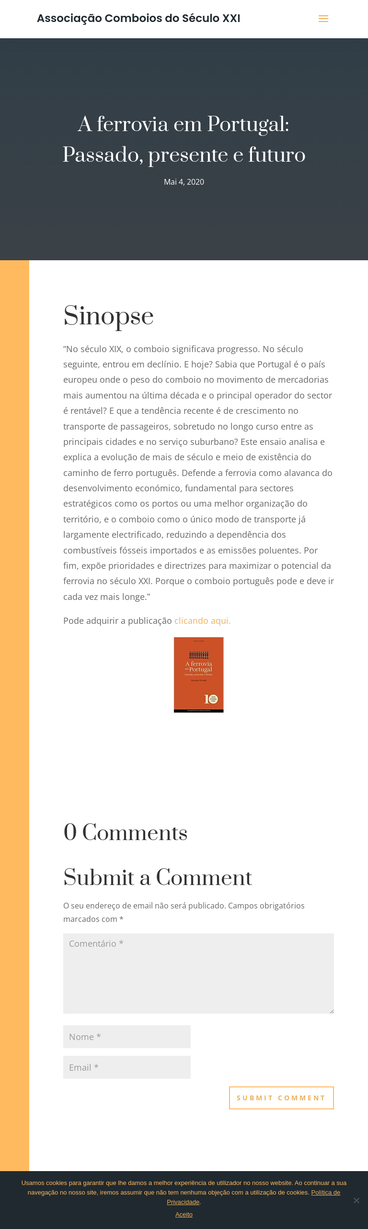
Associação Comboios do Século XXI (139, 18)
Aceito (184, 1214)
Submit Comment (281, 1097)
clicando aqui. (203, 620)
